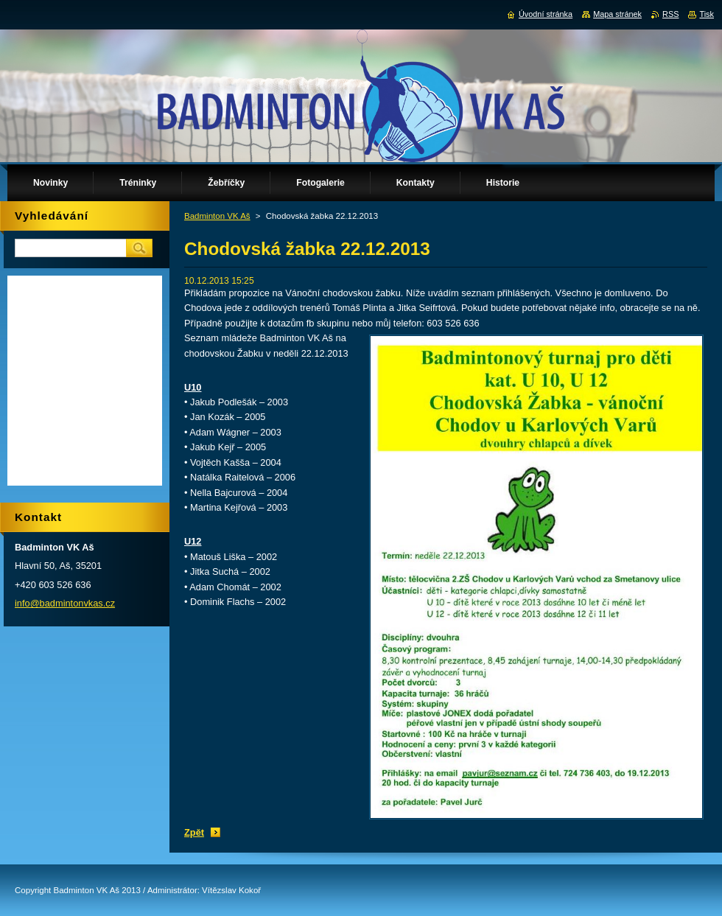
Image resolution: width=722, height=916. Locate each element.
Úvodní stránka (545, 14)
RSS (670, 14)
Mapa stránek (617, 14)
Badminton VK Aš (217, 215)
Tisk (706, 14)
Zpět (194, 832)
